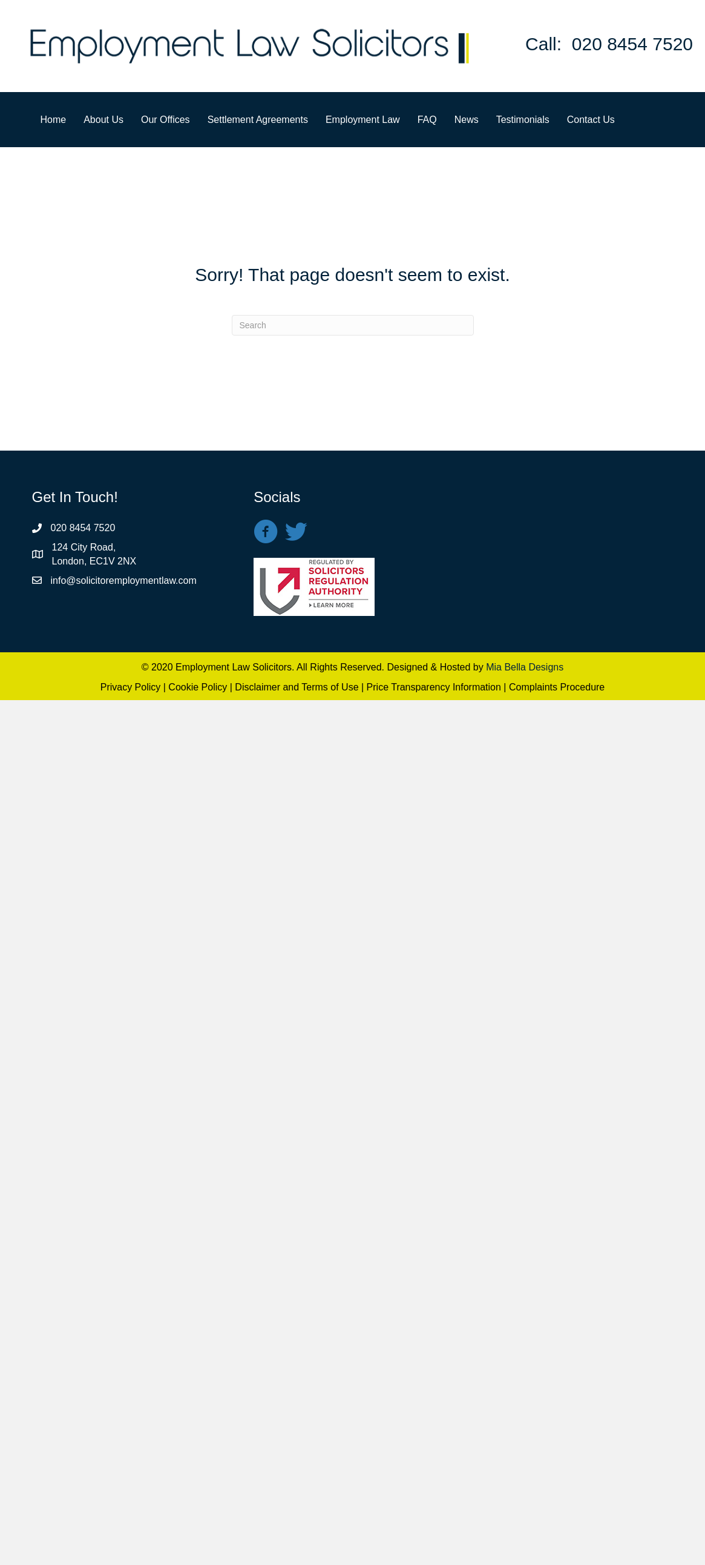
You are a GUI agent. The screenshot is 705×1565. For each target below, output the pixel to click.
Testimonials (522, 119)
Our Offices (165, 119)
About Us (103, 119)
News (466, 119)
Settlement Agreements (258, 119)
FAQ (427, 119)
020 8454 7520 (632, 44)
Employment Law (363, 119)
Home (54, 119)
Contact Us (591, 119)
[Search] (353, 325)
